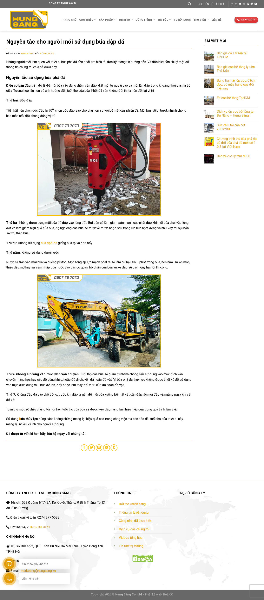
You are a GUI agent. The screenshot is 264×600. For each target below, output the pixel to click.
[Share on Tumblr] (114, 447)
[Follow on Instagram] (236, 4)
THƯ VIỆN (201, 20)
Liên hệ (216, 19)
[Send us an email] (244, 4)
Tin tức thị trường (131, 546)
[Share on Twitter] (91, 447)
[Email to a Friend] (99, 447)
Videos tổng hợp (131, 538)
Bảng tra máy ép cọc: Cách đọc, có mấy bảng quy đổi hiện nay (236, 84)
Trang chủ (68, 19)
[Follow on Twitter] (240, 4)
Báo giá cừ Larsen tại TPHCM (232, 55)
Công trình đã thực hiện (135, 521)
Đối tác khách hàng (132, 504)
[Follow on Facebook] (232, 4)
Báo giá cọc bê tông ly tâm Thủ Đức (236, 69)
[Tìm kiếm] (189, 4)
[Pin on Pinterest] (106, 447)
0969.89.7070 (40, 527)
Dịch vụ (126, 20)
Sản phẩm (107, 20)
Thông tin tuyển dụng (133, 512)
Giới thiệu (87, 20)
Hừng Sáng (47, 53)
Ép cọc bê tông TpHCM (233, 98)
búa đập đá (49, 243)
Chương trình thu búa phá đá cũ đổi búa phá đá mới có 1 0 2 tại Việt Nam (237, 143)
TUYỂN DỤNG (182, 19)
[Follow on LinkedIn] (252, 4)
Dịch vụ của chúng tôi (134, 529)
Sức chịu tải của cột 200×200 (231, 127)
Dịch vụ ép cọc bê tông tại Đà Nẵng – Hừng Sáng (235, 113)
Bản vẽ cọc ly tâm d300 (233, 156)
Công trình (145, 20)
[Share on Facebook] (84, 447)
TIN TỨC (164, 20)
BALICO (168, 594)
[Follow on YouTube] (256, 4)
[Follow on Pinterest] (248, 4)
